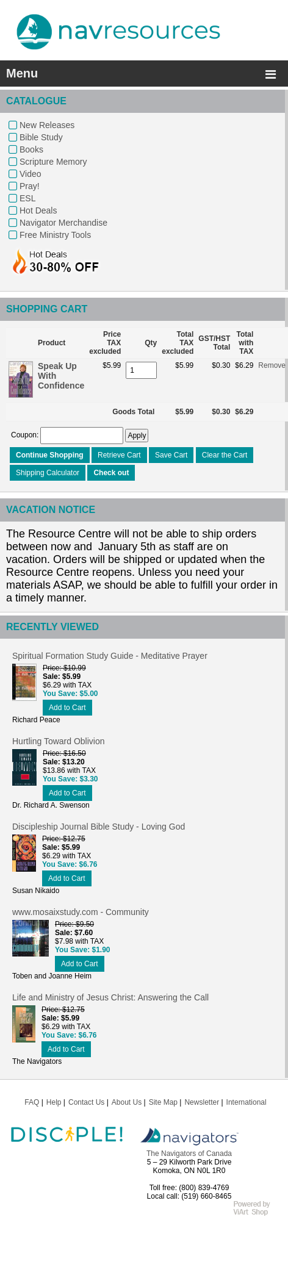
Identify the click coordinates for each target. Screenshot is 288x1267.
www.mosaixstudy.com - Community (80, 912)
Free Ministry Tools (55, 235)
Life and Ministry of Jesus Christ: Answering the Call (110, 997)
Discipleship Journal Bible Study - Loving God (98, 826)
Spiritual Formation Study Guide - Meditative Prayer (109, 656)
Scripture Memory (53, 162)
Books (31, 149)
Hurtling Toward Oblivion (58, 741)
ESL (27, 198)
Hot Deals (38, 210)
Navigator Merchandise (63, 223)
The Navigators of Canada (189, 1153)
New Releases (47, 125)
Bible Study (41, 137)
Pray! (30, 186)
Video (30, 174)
